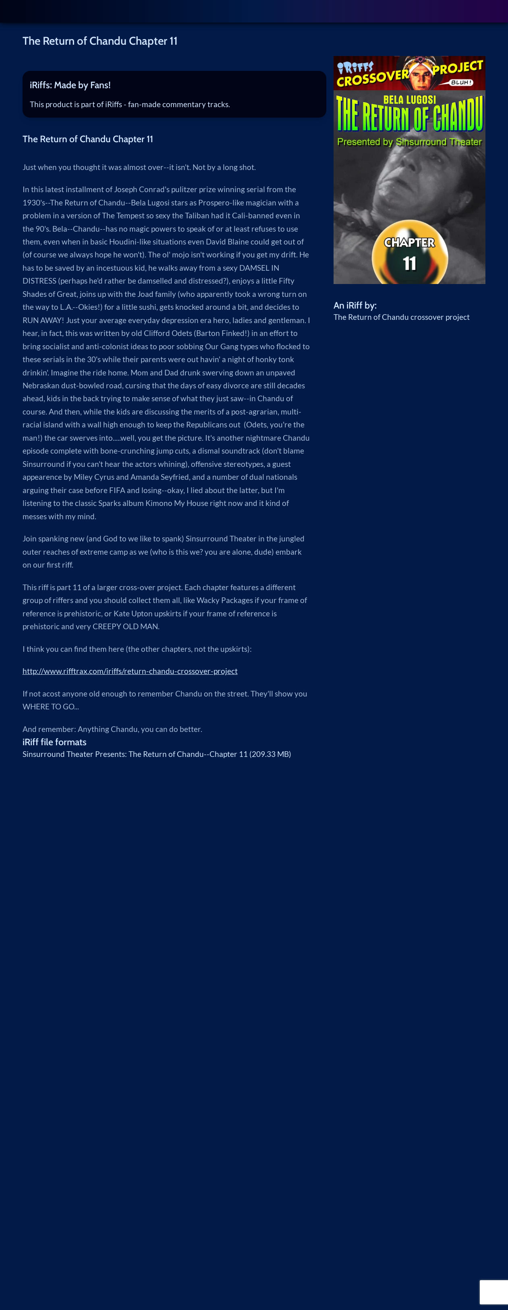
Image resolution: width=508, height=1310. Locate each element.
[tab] (174, 85)
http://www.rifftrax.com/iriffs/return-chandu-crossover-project (130, 671)
